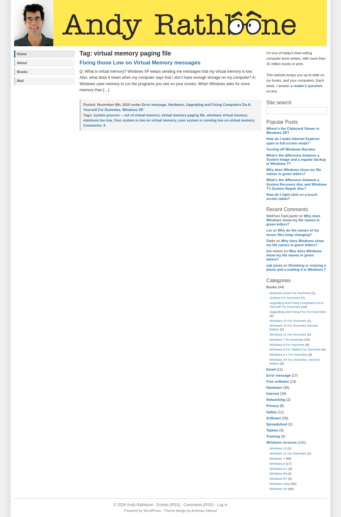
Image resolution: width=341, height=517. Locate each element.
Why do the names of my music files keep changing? (292, 232)
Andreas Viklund (204, 511)
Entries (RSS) (168, 505)
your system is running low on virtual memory (216, 120)
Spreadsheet (276, 424)
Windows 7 (277, 458)
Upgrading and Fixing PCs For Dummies (297, 312)
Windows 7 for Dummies (286, 339)
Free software (277, 381)
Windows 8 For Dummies (287, 344)
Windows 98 (278, 473)
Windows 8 (277, 463)
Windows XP (278, 489)
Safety (271, 412)
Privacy (272, 406)
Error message (278, 375)
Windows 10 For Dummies (287, 320)
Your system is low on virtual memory (145, 120)
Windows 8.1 (278, 468)
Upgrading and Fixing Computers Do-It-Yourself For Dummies (296, 304)
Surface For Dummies (284, 297)
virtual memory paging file (183, 115)
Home (22, 54)
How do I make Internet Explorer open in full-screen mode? (293, 141)
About (22, 63)
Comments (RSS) (199, 505)
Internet (272, 393)
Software (273, 418)
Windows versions (281, 442)
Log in (222, 505)
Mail (20, 81)
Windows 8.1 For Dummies (288, 354)
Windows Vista (279, 483)
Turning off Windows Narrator (290, 149)
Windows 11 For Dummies (287, 334)
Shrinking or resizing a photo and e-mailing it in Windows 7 (296, 267)
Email (271, 369)
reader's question (307, 86)
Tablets (272, 430)
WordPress (152, 511)
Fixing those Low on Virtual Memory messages (140, 63)
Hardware (274, 387)
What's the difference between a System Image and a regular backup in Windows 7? (296, 159)
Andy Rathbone (140, 505)
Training (273, 436)
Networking (275, 400)
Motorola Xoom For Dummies (289, 293)
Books (22, 72)
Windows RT (278, 478)
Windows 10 (278, 448)
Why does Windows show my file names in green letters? (293, 172)
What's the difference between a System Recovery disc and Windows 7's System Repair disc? (296, 184)
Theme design (175, 511)
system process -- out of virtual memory (126, 115)
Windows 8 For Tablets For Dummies (295, 349)
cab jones (274, 265)
